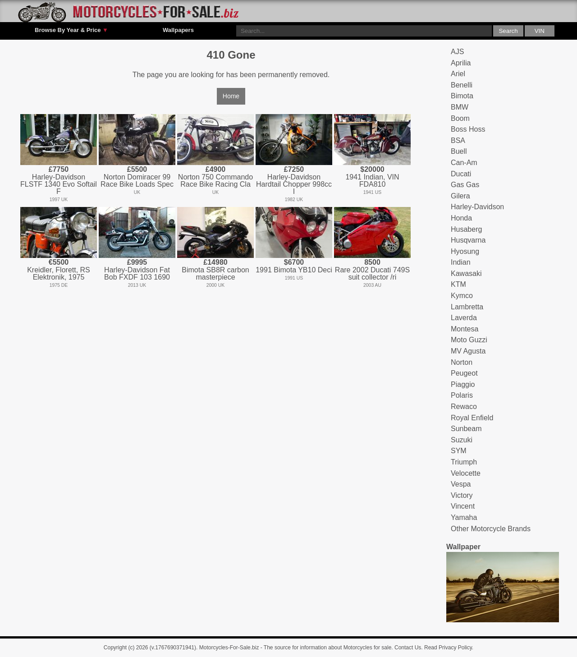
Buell (459, 151)
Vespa (461, 484)
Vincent (463, 506)
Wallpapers (178, 30)
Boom (460, 118)
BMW (459, 107)
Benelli (461, 85)
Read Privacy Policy (448, 647)
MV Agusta (468, 351)
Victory (462, 495)
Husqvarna (468, 240)
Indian (461, 262)
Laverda (464, 318)
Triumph (464, 462)
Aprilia (461, 63)
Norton (461, 362)
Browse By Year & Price (71, 30)
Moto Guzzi (469, 340)
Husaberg (466, 229)
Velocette (466, 473)
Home (231, 96)
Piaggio (463, 384)
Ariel (458, 74)
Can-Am (464, 162)
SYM (459, 451)
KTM (458, 284)
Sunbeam (466, 428)
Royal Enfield (472, 418)
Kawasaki (466, 273)
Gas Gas (465, 184)
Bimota (462, 96)
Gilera (460, 196)
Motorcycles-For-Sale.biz (229, 647)
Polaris (462, 395)
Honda (461, 218)
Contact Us (407, 647)
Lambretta (467, 307)
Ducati (461, 174)
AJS (457, 51)
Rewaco (464, 406)
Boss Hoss (468, 129)
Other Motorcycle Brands (491, 529)
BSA (458, 140)
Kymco (462, 295)
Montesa (464, 329)
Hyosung (465, 251)
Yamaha (464, 517)
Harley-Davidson (477, 207)
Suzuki (461, 440)
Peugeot (464, 373)
